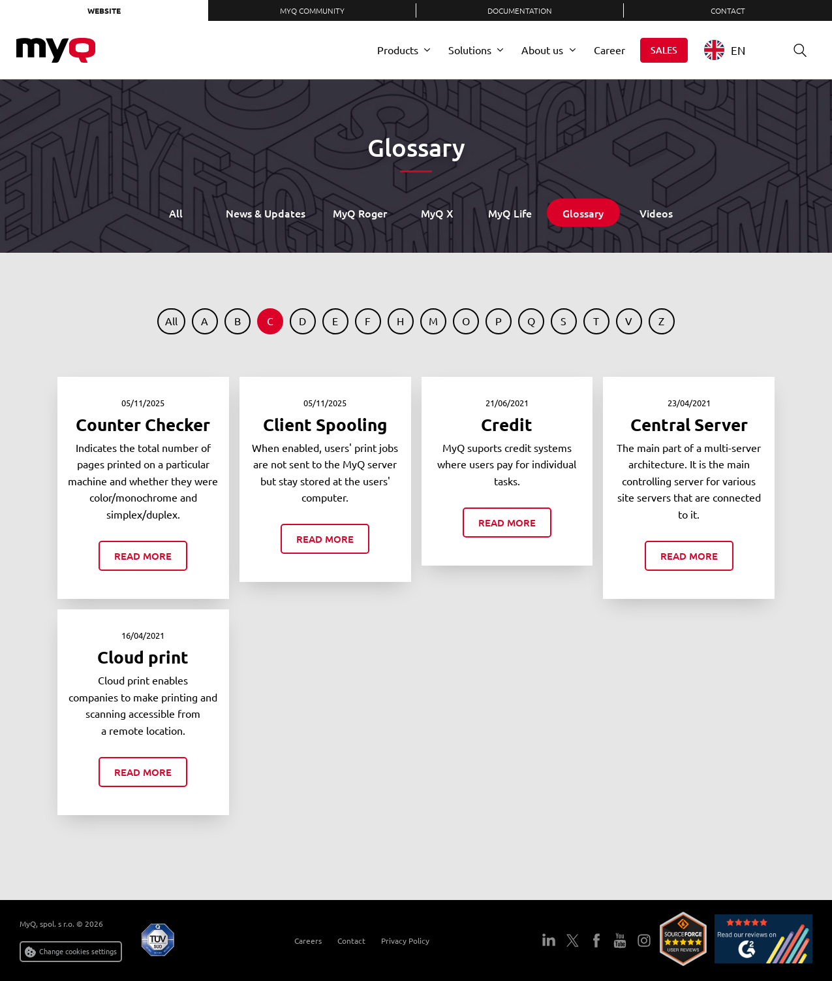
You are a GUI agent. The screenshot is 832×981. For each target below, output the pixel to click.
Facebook (596, 940)
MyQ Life (510, 213)
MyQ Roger (360, 213)
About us (542, 49)
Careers (308, 940)
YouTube (620, 940)
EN (724, 50)
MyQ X (437, 213)
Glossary (583, 213)
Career (609, 49)
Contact (728, 10)
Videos (656, 213)
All (176, 213)
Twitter (573, 940)
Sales (664, 50)
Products (397, 49)
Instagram (644, 940)
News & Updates (265, 213)
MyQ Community (312, 10)
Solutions (469, 49)
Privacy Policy (405, 940)
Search (795, 50)
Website (104, 10)
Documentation (519, 10)
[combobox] (734, 50)
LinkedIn (549, 940)
